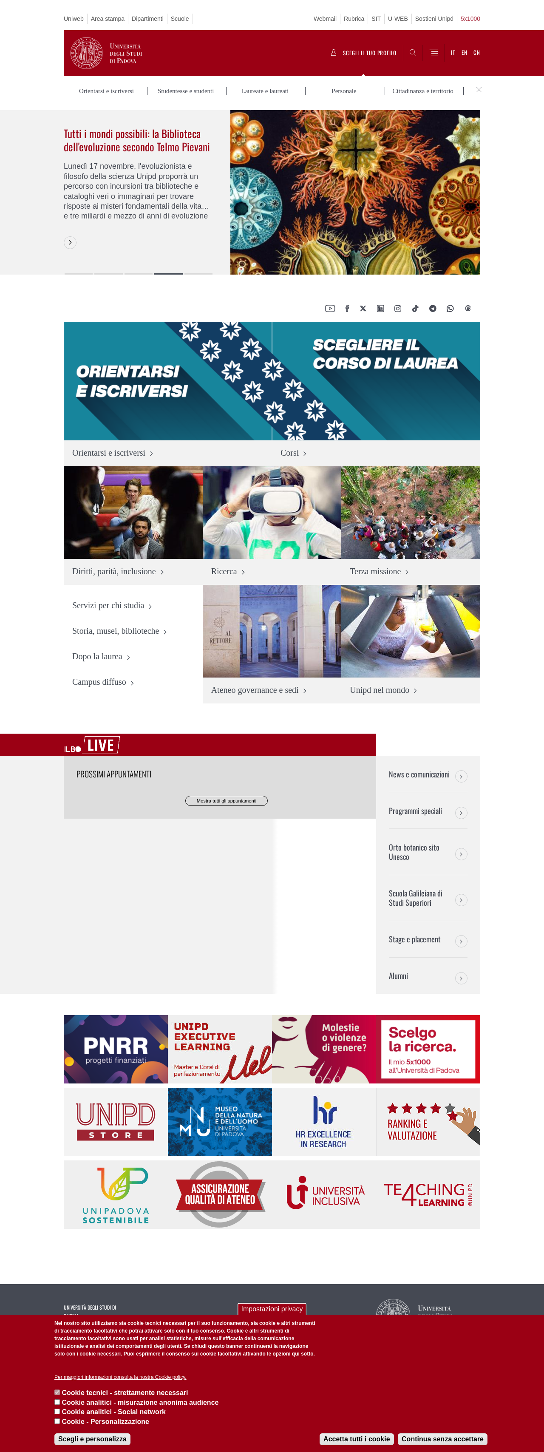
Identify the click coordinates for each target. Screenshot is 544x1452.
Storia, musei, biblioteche (115, 631)
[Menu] (433, 53)
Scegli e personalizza (92, 1439)
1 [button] (79, 274)
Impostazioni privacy (272, 1309)
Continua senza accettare (443, 1439)
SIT (376, 18)
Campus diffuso (99, 682)
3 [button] (139, 274)
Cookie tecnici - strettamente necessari (125, 1392)
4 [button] (168, 274)
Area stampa (108, 18)
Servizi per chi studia (108, 605)
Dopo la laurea (97, 656)
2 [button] (108, 274)
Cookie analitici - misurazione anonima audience (140, 1402)
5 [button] (198, 274)
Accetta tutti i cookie (356, 1439)
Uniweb (74, 18)
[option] (272, 192)
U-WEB (398, 18)
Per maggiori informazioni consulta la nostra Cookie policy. (120, 1377)
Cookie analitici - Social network (114, 1411)
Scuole (180, 18)
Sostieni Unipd (434, 18)
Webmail (325, 18)
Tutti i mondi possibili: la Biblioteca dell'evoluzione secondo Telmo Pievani (137, 139)
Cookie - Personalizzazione (105, 1421)
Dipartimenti (148, 18)
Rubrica (354, 18)
